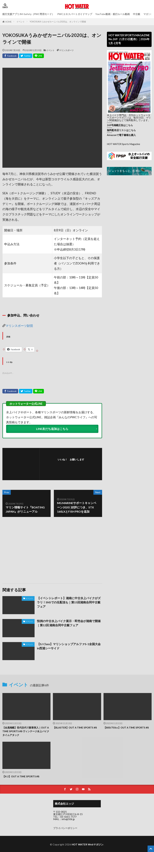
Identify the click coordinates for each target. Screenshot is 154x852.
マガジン (148, 14)
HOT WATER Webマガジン (88, 844)
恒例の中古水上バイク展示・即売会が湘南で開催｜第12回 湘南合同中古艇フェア (69, 623)
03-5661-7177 (68, 816)
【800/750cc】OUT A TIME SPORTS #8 (126, 727)
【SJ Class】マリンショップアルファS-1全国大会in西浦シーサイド (69, 646)
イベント (20, 21)
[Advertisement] (27, 550)
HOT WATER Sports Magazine (123, 144)
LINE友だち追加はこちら (52, 429)
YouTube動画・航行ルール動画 (112, 14)
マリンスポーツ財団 (19, 325)
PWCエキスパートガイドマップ (74, 14)
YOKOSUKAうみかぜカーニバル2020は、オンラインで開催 (58, 21)
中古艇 (136, 14)
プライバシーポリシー (65, 828)
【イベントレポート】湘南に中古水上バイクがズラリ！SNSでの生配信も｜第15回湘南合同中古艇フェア (69, 602)
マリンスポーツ (66, 50)
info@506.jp (68, 819)
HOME (8, 22)
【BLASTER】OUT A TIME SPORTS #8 (75, 727)
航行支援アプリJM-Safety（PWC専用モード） (28, 14)
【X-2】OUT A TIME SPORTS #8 (20, 776)
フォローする (72, 464)
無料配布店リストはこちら (121, 130)
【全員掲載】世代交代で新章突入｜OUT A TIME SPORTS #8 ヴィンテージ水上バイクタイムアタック (25, 731)
